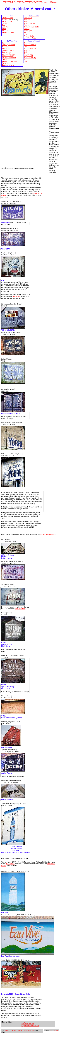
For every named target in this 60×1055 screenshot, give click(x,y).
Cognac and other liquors (30, 1036)
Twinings (5, 73)
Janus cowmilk (30, 51)
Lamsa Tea (6, 69)
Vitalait (27, 69)
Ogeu (4, 32)
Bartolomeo (54, 1041)
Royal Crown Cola (31, 30)
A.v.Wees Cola (30, 43)
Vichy (4, 21)
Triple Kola (29, 41)
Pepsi (26, 27)
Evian (4, 25)
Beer (23, 1033)
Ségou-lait (28, 64)
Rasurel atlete (20, 619)
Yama (26, 71)
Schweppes (28, 34)
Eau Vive (5, 30)
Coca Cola (28, 18)
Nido (26, 60)
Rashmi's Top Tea (9, 71)
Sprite (26, 32)
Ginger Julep (29, 25)
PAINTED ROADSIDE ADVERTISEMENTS (22, 2)
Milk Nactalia (30, 55)
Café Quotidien (8, 51)
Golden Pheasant (9, 67)
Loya (26, 53)
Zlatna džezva (8, 75)
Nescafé (5, 55)
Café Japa (6, 49)
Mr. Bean (5, 53)
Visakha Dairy (30, 67)
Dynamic (27, 21)
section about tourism (47, 545)
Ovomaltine (28, 62)
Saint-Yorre (7, 23)
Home (7, 1041)
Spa (3, 27)
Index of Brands (50, 2)
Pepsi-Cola (16, 307)
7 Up (26, 38)
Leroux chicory (8, 62)
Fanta (26, 23)
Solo (26, 36)
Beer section (10, 874)
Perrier (5, 34)
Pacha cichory (8, 64)
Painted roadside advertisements (22, 1041)
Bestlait (27, 49)
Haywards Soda (8, 36)
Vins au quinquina (27, 1034)
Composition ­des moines (8, 59)
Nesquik (27, 58)
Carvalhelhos (7, 18)
